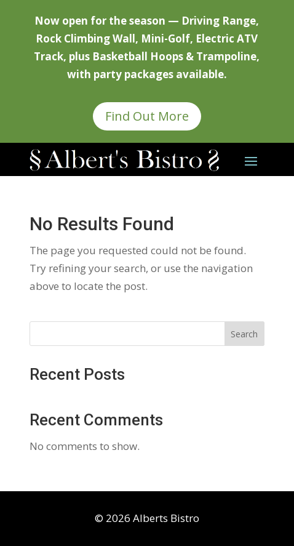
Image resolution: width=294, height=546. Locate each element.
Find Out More (147, 116)
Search (244, 334)
